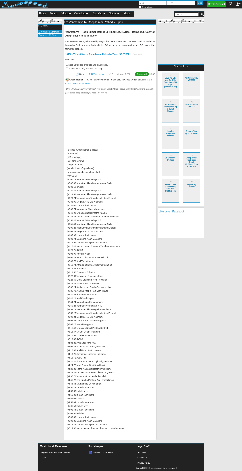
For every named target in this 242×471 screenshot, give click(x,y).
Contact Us (142, 457)
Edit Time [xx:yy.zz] (98, 74)
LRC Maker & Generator (49, 32)
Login (43, 457)
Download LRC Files (47, 35)
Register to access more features (55, 452)
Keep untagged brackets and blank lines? (88, 65)
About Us (142, 452)
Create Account (216, 4)
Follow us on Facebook (103, 452)
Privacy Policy (144, 463)
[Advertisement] (50, 86)
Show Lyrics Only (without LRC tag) (85, 68)
